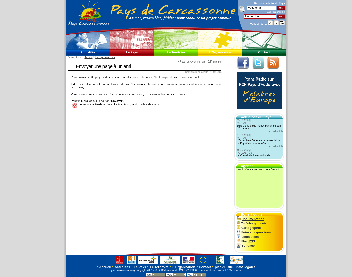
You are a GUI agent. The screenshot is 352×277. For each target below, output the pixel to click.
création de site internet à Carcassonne (221, 270)
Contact (264, 52)
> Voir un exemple (275, 12)
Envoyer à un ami (105, 57)
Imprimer (215, 61)
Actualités (87, 52)
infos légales (245, 267)
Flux (246, 241)
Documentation (250, 219)
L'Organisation (220, 52)
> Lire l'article (275, 131)
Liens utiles (248, 237)
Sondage (246, 245)
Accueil (88, 57)
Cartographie (249, 228)
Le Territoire (176, 52)
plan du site (224, 267)
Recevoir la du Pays (269, 3)
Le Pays (132, 52)
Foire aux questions (254, 232)
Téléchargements (252, 223)
